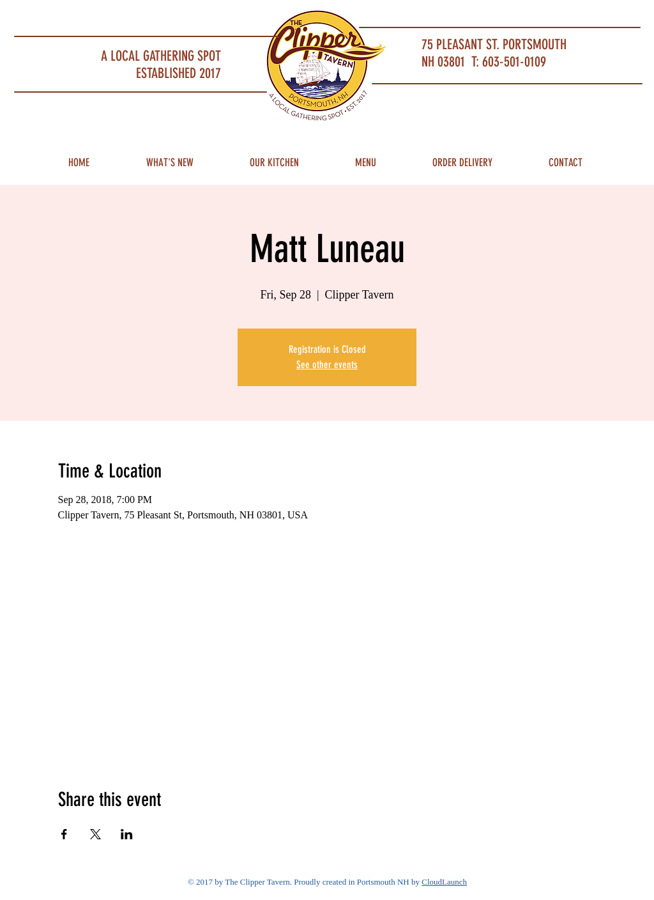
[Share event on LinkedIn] (127, 834)
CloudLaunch (444, 882)
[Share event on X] (95, 834)
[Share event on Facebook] (64, 834)
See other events (327, 365)
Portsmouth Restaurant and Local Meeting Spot (110, 16)
